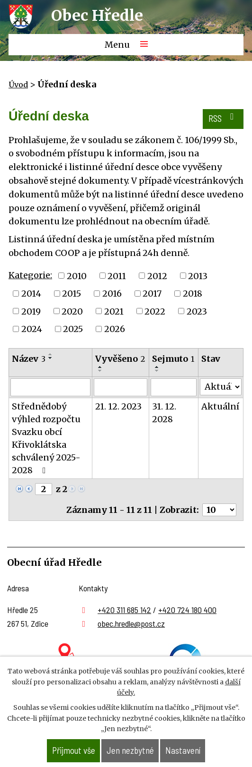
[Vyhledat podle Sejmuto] (174, 387)
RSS (222, 118)
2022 (154, 311)
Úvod (18, 84)
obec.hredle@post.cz (131, 623)
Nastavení (182, 750)
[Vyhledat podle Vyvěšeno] (120, 387)
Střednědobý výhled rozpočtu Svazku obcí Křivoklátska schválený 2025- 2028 (46, 438)
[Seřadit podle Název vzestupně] (50, 354)
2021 (114, 311)
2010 (77, 275)
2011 (117, 275)
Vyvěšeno (120, 358)
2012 (157, 275)
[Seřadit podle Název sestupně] (50, 358)
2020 (72, 311)
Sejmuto (173, 358)
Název (28, 358)
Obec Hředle (97, 15)
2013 (197, 275)
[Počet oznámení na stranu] (219, 509)
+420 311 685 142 (124, 610)
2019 (31, 311)
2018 (192, 293)
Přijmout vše (73, 750)
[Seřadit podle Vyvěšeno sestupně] (100, 371)
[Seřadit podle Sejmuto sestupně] (157, 371)
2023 (197, 311)
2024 (31, 329)
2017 (152, 293)
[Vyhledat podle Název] (50, 387)
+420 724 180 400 (187, 610)
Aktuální (220, 406)
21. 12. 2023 (118, 406)
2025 (73, 329)
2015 (71, 293)
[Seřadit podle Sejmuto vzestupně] (157, 367)
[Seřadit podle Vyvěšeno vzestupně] (100, 367)
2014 (31, 293)
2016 (112, 293)
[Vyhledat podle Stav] (221, 386)
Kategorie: (30, 275)
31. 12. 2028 (164, 413)
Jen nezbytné (130, 750)
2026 (114, 329)
